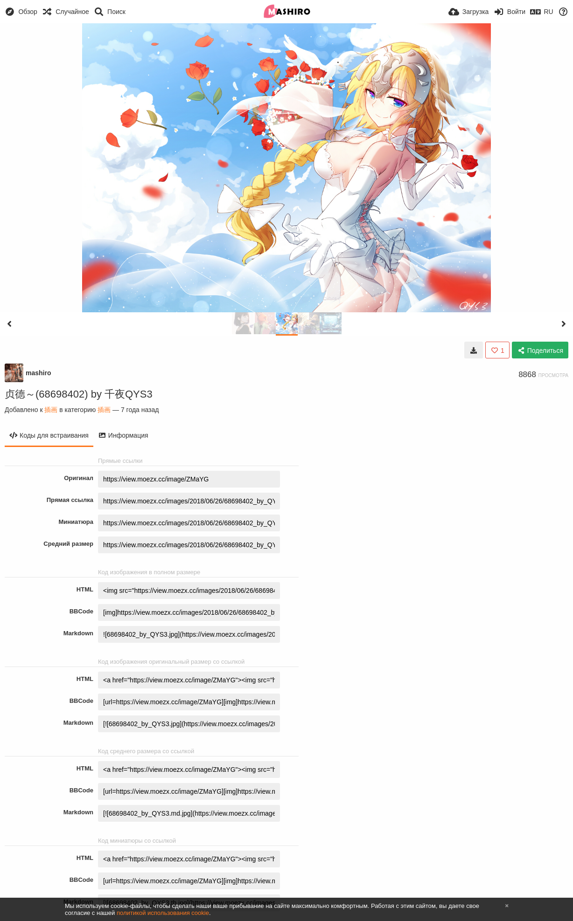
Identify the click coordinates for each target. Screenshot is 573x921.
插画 (50, 409)
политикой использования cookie (163, 912)
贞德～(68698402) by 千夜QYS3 (79, 394)
